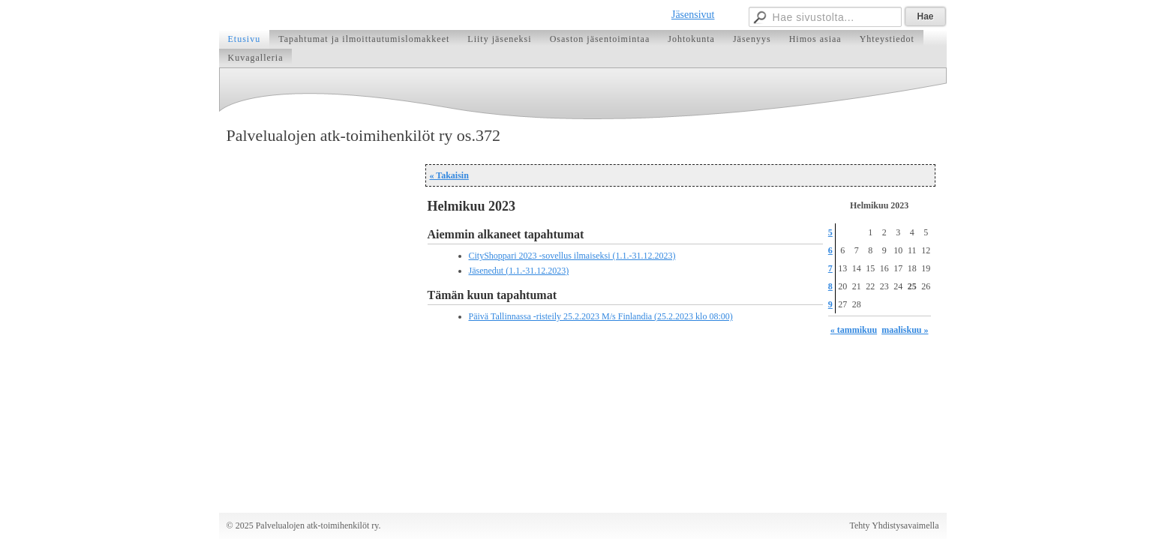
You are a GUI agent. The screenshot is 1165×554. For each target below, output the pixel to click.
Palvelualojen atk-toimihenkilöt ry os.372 (363, 135)
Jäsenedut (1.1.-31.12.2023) (519, 270)
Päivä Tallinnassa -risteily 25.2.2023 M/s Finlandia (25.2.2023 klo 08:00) (601, 316)
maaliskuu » (904, 330)
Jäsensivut (693, 14)
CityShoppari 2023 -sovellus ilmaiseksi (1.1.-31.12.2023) (572, 255)
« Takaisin (449, 175)
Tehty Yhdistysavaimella (893, 525)
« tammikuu (853, 330)
